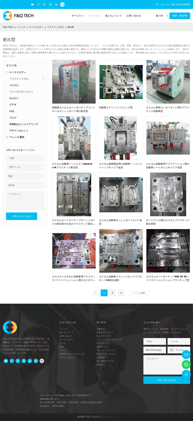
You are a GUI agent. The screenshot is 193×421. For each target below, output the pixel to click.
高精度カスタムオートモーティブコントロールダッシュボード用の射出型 (73, 109)
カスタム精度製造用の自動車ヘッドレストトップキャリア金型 (120, 165)
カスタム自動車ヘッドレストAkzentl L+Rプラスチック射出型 (72, 165)
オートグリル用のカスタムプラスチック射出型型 (167, 222)
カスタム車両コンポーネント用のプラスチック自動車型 (167, 109)
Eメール (165, 4)
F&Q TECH (8, 27)
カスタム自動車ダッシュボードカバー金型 (120, 222)
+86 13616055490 (180, 4)
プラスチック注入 (55, 27)
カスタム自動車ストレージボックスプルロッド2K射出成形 (120, 278)
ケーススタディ (36, 27)
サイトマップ (109, 416)
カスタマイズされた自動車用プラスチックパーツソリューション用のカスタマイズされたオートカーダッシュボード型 (73, 278)
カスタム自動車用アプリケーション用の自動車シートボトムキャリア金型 (167, 165)
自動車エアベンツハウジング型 (116, 107)
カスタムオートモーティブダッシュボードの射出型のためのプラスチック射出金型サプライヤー (73, 222)
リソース (21, 27)
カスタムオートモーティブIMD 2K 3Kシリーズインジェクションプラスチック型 (167, 278)
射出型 (71, 27)
